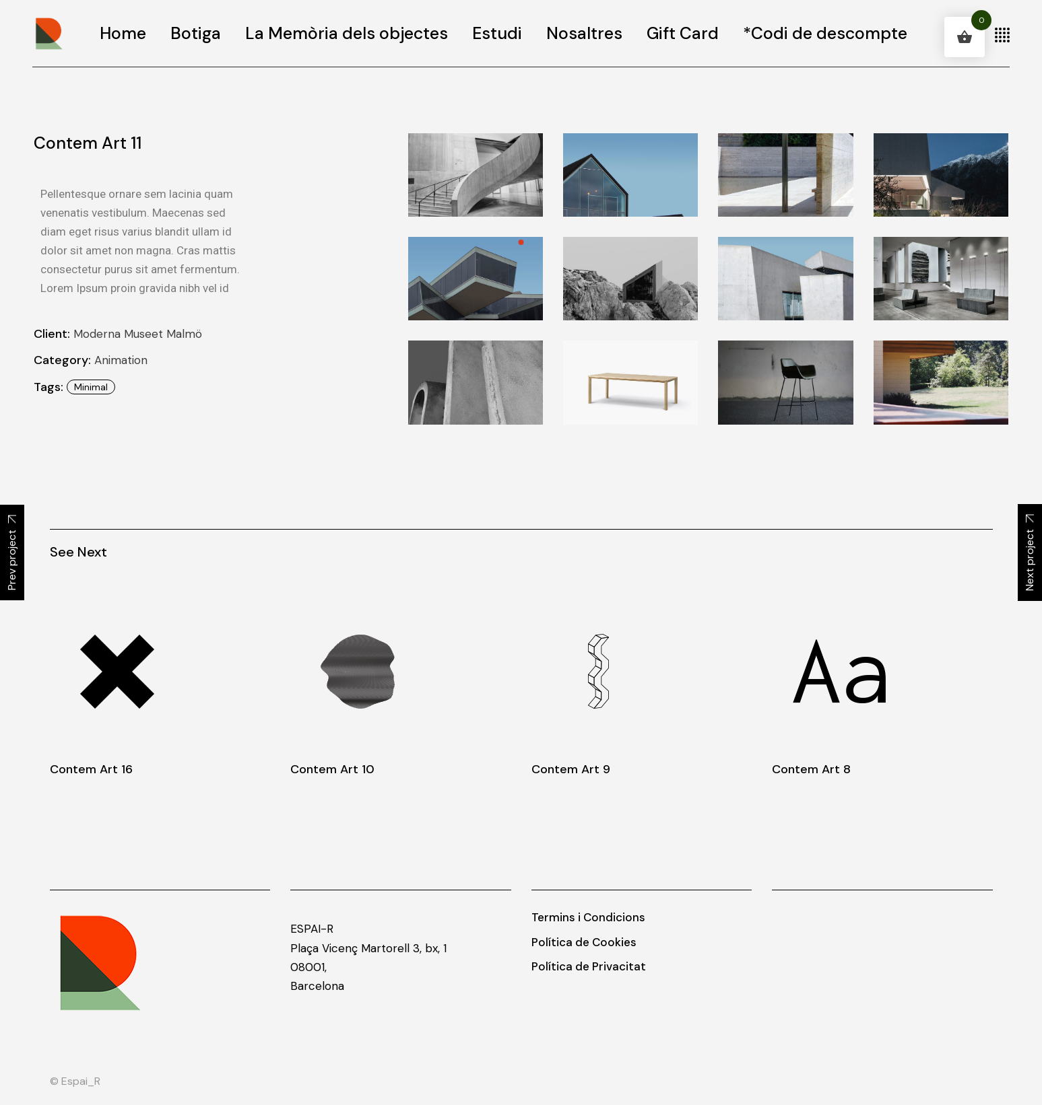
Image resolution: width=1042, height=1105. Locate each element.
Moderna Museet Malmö (137, 333)
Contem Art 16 (91, 769)
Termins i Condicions (588, 917)
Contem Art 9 (570, 769)
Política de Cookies (584, 942)
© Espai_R (75, 1081)
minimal (91, 387)
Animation (121, 360)
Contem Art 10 (332, 769)
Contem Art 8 (811, 769)
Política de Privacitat (588, 966)
